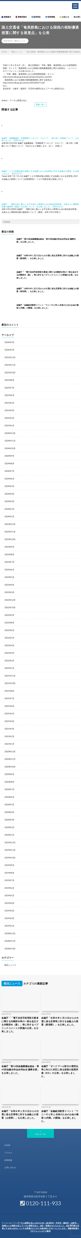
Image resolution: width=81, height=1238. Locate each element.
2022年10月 (9, 607)
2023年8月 (9, 554)
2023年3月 (9, 592)
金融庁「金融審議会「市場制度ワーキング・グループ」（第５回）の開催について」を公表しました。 (40, 139)
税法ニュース (19, 41)
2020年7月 (9, 789)
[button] (75, 6)
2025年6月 (9, 395)
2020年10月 (9, 766)
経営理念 (36, 17)
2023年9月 (9, 547)
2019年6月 (9, 888)
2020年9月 (9, 774)
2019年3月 (9, 910)
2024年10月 (9, 448)
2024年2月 (9, 509)
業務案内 (6, 17)
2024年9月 (9, 456)
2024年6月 (9, 478)
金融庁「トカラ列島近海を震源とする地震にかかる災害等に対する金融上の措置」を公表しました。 (40, 172)
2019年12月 (9, 842)
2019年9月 (9, 865)
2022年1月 (9, 668)
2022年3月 (9, 653)
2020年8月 (9, 782)
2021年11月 (9, 676)
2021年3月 (9, 729)
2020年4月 (9, 812)
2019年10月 (9, 857)
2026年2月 (9, 350)
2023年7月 (9, 562)
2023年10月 (9, 539)
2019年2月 (9, 918)
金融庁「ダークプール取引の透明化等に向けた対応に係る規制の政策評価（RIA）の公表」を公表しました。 (59, 1071)
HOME (7, 1145)
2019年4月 (9, 903)
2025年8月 (9, 380)
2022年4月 (9, 645)
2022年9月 (9, 615)
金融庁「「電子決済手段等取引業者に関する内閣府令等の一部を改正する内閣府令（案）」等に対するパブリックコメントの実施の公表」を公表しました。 (47, 275)
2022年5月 (9, 638)
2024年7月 (9, 471)
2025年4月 (9, 410)
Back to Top (40, 1134)
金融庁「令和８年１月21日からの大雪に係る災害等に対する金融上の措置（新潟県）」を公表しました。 (60, 1021)
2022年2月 (9, 660)
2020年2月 (9, 827)
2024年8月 (9, 463)
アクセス (8, 1152)
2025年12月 (9, 357)
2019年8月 (9, 873)
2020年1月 (9, 835)
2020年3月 (9, 819)
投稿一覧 (40, 104)
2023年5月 (9, 577)
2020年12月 (9, 751)
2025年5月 (9, 403)
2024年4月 (9, 494)
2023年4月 (9, 585)
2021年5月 (9, 713)
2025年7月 (9, 387)
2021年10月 (9, 683)
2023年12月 (9, 524)
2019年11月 (9, 850)
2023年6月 (9, 569)
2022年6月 (9, 630)
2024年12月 (9, 433)
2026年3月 (9, 342)
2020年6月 (9, 797)
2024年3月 (9, 501)
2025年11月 (9, 365)
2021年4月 (9, 721)
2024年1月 (9, 516)
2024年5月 (9, 486)
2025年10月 (9, 372)
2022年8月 (9, 622)
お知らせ (64, 17)
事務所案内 (21, 17)
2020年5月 (9, 804)
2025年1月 (9, 425)
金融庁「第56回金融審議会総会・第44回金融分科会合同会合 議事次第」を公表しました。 (20, 1069)
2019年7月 (9, 880)
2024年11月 (9, 440)
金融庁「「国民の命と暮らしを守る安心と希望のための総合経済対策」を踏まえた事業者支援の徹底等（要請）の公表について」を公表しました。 (40, 205)
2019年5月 (9, 895)
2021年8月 (9, 691)
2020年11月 (9, 759)
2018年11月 (9, 941)
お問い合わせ (10, 1167)
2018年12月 (9, 933)
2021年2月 (9, 736)
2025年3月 (9, 418)
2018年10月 (9, 948)
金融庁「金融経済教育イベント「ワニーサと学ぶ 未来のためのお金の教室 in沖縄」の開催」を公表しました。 (60, 1116)
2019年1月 (9, 926)
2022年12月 (9, 600)
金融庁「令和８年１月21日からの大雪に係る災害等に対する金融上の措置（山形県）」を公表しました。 (20, 1114)
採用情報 (50, 17)
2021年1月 (9, 744)
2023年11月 (9, 531)
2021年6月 (9, 706)
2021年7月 (9, 698)
